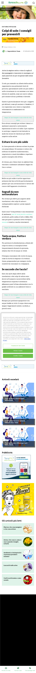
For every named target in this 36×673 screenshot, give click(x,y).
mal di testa (16, 214)
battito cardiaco (26, 214)
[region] (18, 336)
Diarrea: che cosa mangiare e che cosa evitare (13, 528)
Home (3, 9)
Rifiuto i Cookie (18, 350)
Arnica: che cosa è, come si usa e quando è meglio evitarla (12, 541)
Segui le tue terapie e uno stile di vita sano (18, 119)
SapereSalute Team (13, 51)
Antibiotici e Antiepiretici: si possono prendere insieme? (13, 554)
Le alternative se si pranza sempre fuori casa (15, 421)
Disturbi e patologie (12, 9)
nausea (4, 222)
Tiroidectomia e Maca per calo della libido (16, 444)
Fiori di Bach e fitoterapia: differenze (14, 399)
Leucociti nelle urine (10, 565)
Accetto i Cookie (17, 355)
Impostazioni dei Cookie (18, 345)
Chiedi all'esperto (11, 394)
